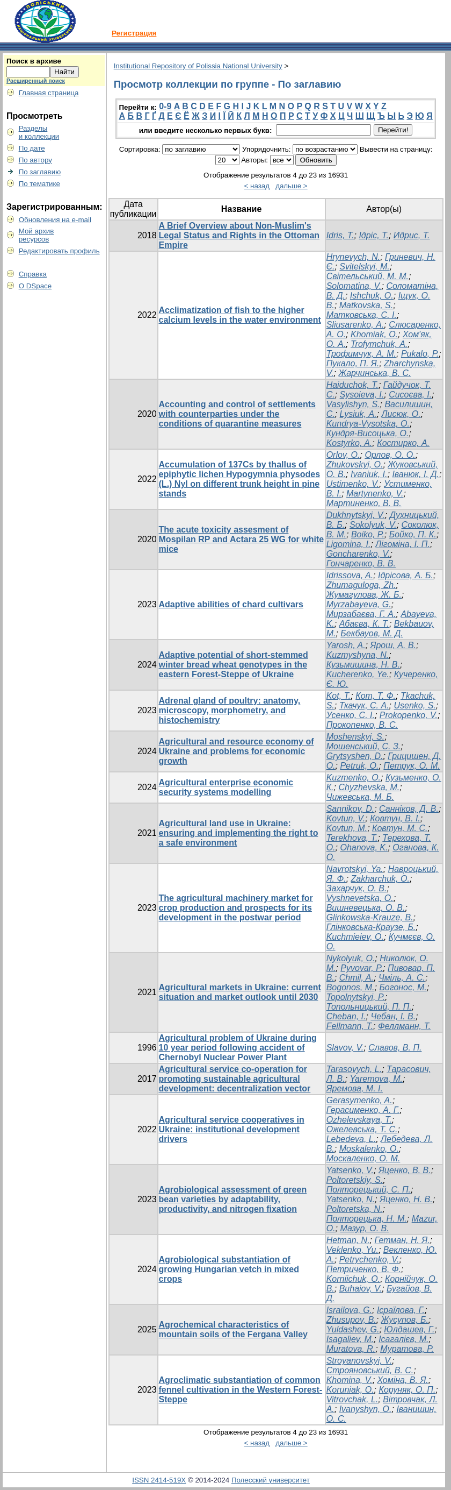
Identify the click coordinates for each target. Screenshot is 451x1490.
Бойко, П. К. (413, 534)
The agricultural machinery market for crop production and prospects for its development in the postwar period (236, 907)
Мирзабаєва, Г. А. (361, 614)
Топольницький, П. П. (369, 1006)
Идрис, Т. (412, 235)
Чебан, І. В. (393, 1016)
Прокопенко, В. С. (362, 724)
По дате (32, 148)
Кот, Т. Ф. (375, 695)
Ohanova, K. (364, 847)
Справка (33, 274)
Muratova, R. (351, 1348)
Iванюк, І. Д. (415, 474)
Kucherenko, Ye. (357, 674)
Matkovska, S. (366, 305)
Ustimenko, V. (352, 483)
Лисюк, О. (401, 413)
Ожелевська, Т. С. (362, 1129)
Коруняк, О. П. (407, 1389)
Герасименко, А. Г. (363, 1110)
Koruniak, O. (350, 1389)
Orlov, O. (343, 454)
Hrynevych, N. (353, 256)
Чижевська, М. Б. (360, 796)
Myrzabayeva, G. (358, 604)
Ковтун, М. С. (399, 828)
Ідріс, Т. (373, 235)
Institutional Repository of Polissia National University (198, 66)
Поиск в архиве (33, 61)
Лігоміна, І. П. (402, 544)
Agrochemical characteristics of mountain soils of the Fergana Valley (233, 1329)
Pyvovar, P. (361, 968)
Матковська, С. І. (361, 315)
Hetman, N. (348, 1240)
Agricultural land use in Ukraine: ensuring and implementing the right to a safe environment (238, 833)
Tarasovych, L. (354, 1069)
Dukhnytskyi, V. (355, 515)
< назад (257, 186)
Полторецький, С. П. (368, 1189)
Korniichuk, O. (353, 1278)
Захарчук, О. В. (356, 888)
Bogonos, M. (350, 987)
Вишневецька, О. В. (365, 907)
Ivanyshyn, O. (365, 1409)
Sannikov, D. (350, 808)
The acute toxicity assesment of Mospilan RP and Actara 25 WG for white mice (241, 539)
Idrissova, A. (349, 575)
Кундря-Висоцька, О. (367, 433)
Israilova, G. (349, 1310)
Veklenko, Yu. (352, 1249)
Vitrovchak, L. (352, 1399)
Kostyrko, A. (349, 443)
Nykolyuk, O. (350, 958)
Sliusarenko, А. (355, 324)
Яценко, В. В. (405, 1170)
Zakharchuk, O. (380, 878)
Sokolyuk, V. (373, 524)
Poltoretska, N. (354, 1209)
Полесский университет (270, 1480)
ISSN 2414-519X (159, 1480)
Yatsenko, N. (350, 1199)
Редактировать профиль (59, 251)
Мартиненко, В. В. (364, 503)
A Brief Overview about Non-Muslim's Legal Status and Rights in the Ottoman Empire (239, 235)
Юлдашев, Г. (409, 1329)
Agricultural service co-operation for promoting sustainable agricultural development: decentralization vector (235, 1079)
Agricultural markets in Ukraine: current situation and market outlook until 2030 (240, 992)
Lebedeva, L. (351, 1139)
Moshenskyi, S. (355, 736)
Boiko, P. (367, 534)
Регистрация (134, 33)
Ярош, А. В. (393, 645)
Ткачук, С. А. (364, 705)
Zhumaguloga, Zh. (361, 585)
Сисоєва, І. (410, 394)
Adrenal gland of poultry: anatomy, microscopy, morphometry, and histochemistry (230, 710)
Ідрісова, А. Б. (405, 575)
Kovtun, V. (346, 818)
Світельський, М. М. (367, 276)
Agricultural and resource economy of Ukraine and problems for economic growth (236, 751)
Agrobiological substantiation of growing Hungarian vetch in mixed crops (229, 1269)
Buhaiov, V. (360, 1288)
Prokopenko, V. (409, 715)
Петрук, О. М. (411, 765)
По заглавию (40, 172)
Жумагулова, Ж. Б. (364, 594)
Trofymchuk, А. (379, 344)
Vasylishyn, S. (353, 404)
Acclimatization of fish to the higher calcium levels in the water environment (240, 315)
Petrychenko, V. (369, 1259)
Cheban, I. (346, 1016)
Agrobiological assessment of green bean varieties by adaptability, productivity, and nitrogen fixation (233, 1199)
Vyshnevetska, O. (360, 898)
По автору (35, 160)
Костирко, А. (403, 443)
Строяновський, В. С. (370, 1370)
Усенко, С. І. (350, 715)
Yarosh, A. (346, 645)
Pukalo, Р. (420, 353)
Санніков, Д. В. (409, 808)
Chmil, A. (356, 977)
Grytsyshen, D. (354, 756)
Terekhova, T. (352, 837)
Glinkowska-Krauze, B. (369, 917)
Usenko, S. (414, 705)
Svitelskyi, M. (364, 266)
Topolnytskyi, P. (355, 997)
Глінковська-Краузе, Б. (371, 927)
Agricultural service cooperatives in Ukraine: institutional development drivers (231, 1129)
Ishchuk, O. (372, 295)
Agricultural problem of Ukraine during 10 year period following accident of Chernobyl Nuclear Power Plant (238, 1047)
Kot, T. (338, 695)
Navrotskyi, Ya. (354, 869)
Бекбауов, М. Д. (371, 633)
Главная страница (49, 93)
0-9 (165, 106)
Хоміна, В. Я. (402, 1380)
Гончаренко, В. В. (361, 563)
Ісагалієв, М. (403, 1339)
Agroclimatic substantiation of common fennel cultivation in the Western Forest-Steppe (241, 1389)
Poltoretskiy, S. (354, 1179)
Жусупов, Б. (404, 1319)
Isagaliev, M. (350, 1339)
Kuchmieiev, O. (355, 936)
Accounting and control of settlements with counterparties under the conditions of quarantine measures (237, 414)
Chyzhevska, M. (368, 787)
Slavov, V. (345, 1047)
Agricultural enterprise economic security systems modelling (226, 787)
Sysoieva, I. (362, 394)
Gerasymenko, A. (359, 1100)
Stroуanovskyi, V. (359, 1360)
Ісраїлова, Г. (401, 1310)
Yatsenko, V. (350, 1170)
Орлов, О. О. (390, 454)
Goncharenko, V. (358, 553)
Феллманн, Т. (404, 1026)
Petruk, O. (359, 765)
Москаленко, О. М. (363, 1158)
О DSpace (35, 286)
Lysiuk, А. (358, 413)
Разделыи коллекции (39, 132)
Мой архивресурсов (36, 235)
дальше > (291, 186)
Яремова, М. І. (354, 1088)
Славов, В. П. (394, 1047)
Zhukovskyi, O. (354, 464)
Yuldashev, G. (353, 1329)
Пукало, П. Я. (353, 363)
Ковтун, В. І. (395, 818)
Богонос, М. (402, 987)
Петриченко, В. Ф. (363, 1269)
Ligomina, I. (348, 544)
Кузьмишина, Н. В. (363, 664)
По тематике (39, 184)
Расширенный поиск (35, 80)
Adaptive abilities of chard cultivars (231, 604)
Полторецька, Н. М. (366, 1218)
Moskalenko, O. (369, 1148)
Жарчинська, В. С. (374, 373)
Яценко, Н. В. (406, 1199)
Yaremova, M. (376, 1078)
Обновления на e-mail (55, 220)
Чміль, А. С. (402, 977)
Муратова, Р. (407, 1348)
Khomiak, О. (374, 334)
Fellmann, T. (349, 1026)
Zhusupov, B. (351, 1319)
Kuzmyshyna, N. (357, 654)
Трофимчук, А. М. (361, 353)
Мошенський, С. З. (363, 746)
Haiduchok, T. (352, 384)
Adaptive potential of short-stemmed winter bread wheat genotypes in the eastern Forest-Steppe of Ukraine (233, 664)
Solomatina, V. (354, 285)
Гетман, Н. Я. (402, 1240)
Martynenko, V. (374, 493)
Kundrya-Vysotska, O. (368, 423)
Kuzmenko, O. (353, 777)
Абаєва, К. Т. (364, 623)
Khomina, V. (349, 1380)
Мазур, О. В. (364, 1228)
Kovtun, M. (346, 828)
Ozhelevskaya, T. (359, 1119)
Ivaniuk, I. (369, 474)
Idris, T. (340, 235)
